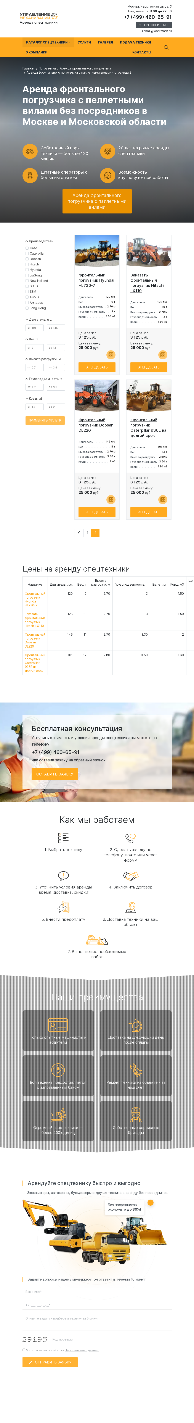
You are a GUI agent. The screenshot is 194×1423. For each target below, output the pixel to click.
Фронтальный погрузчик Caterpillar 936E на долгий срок (35, 668)
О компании (36, 52)
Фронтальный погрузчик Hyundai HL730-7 (35, 604)
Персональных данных (82, 1355)
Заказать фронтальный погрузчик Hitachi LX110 (35, 625)
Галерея (105, 42)
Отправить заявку (50, 1367)
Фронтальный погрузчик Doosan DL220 (35, 645)
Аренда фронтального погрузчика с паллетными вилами (97, 206)
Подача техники (135, 42)
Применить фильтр (45, 426)
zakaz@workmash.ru (157, 31)
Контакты (141, 52)
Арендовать (97, 372)
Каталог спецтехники (46, 42)
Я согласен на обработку (60, 1355)
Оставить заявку (54, 779)
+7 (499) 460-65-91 (147, 17)
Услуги (84, 42)
